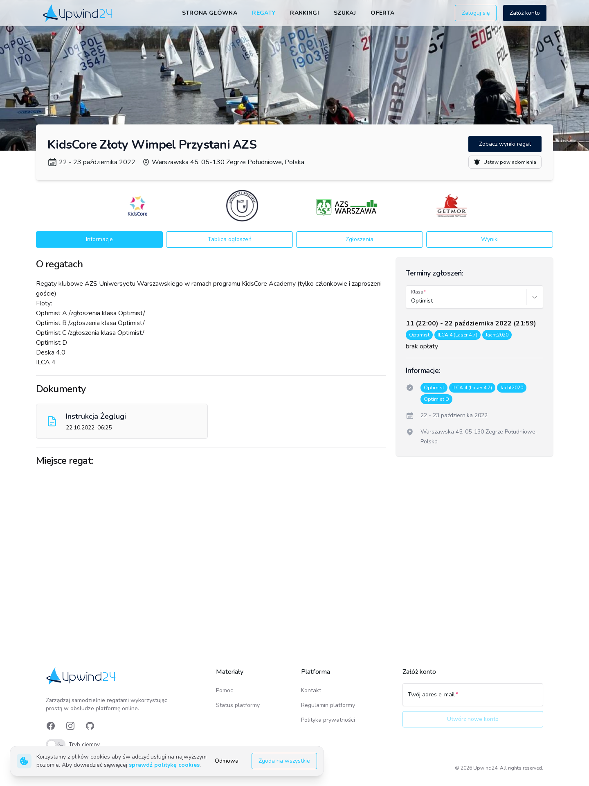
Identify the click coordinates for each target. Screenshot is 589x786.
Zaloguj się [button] (476, 13)
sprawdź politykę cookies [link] (164, 765)
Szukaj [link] (345, 13)
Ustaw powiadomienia (505, 162)
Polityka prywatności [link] (328, 720)
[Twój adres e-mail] (473, 698)
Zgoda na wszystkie (284, 761)
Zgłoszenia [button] (359, 239)
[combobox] (412, 301)
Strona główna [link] (210, 13)
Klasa (417, 292)
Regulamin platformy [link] (328, 705)
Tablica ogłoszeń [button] (230, 239)
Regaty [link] (263, 13)
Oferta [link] (382, 13)
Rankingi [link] (304, 13)
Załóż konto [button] (525, 13)
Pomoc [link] (224, 690)
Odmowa (226, 761)
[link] (78, 13)
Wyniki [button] (490, 239)
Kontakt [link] (311, 690)
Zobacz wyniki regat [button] (505, 144)
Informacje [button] (99, 239)
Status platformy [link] (238, 705)
